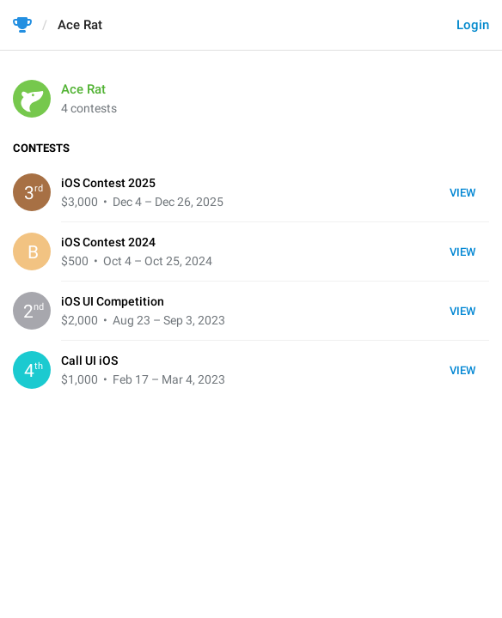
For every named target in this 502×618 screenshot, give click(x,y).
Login (472, 25)
